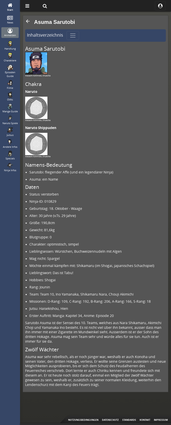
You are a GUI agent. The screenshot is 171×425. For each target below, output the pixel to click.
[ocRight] (160, 5)
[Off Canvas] (27, 5)
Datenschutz (110, 419)
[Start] (10, 7)
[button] (28, 21)
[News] (10, 20)
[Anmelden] (10, 32)
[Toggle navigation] (73, 35)
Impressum (161, 419)
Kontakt (145, 419)
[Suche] (45, 5)
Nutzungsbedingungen (83, 419)
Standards (129, 419)
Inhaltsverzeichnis (45, 35)
